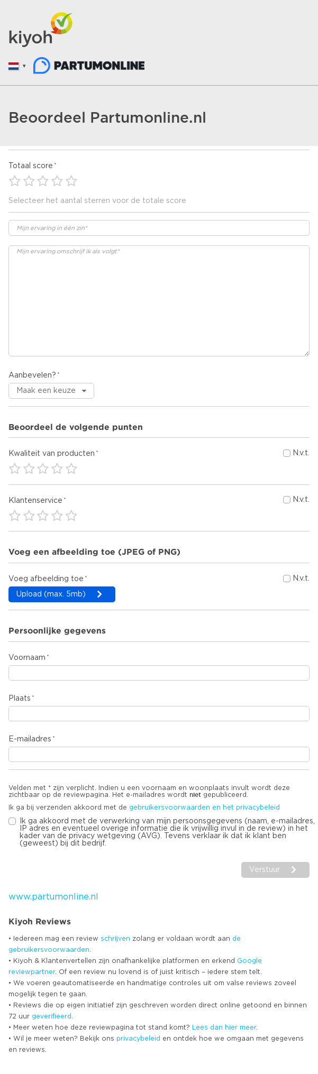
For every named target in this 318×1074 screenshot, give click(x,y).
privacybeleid (138, 1038)
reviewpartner (31, 972)
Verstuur (264, 870)
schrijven (115, 938)
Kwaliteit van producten (51, 453)
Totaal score (30, 166)
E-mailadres (29, 739)
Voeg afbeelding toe (46, 579)
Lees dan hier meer (224, 1027)
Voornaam (27, 658)
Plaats (19, 698)
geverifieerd (51, 1016)
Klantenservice (35, 500)
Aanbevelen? (32, 375)
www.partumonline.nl (53, 897)
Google (249, 961)
